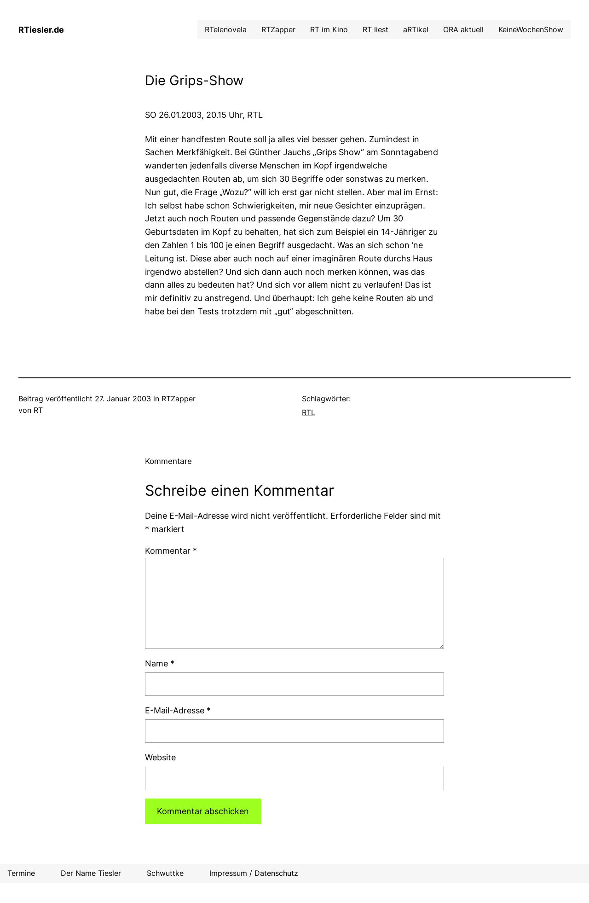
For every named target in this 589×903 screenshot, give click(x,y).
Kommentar (171, 551)
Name (159, 663)
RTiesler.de (41, 30)
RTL (308, 412)
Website (160, 757)
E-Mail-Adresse (178, 710)
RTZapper (179, 398)
